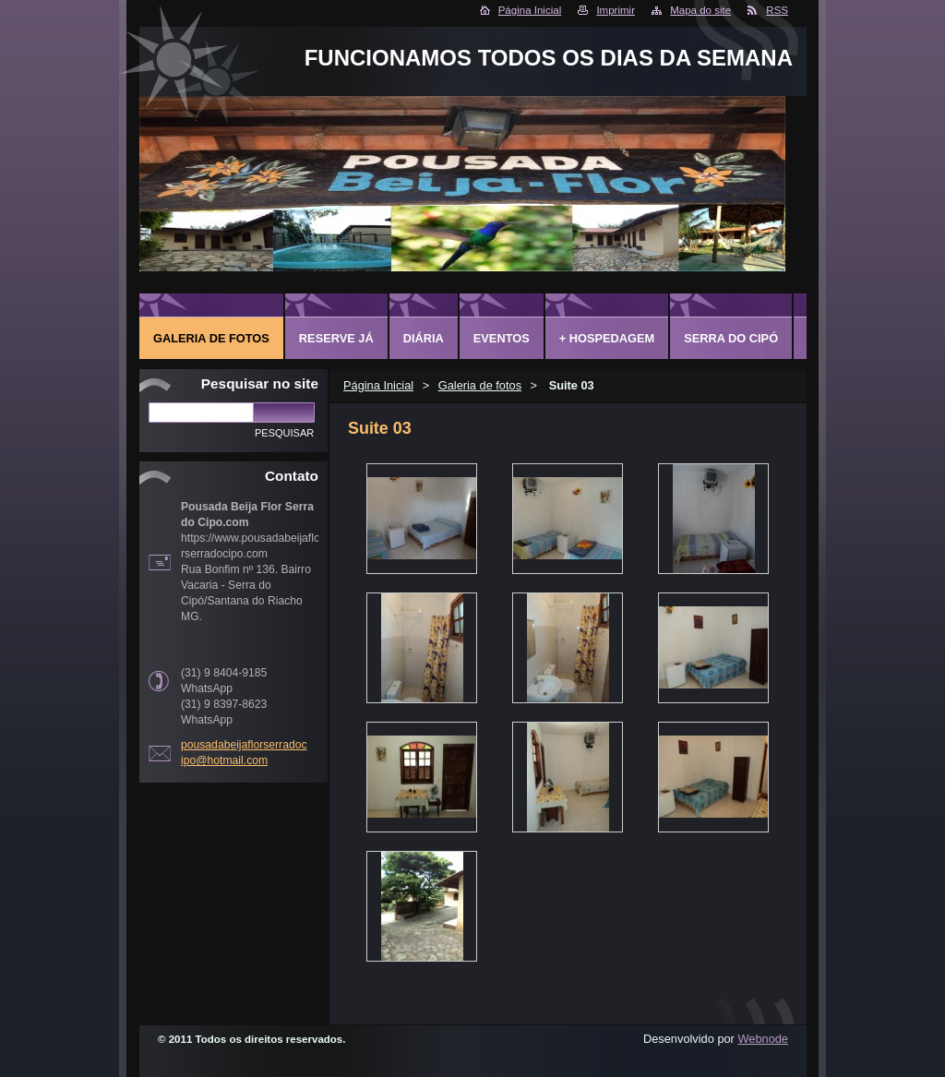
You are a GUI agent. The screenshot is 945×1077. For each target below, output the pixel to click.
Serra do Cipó (731, 338)
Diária (423, 338)
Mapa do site (700, 10)
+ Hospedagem (606, 338)
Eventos (501, 338)
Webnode (762, 1039)
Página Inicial (530, 10)
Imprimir (615, 10)
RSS (777, 10)
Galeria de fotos (479, 385)
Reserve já (336, 338)
